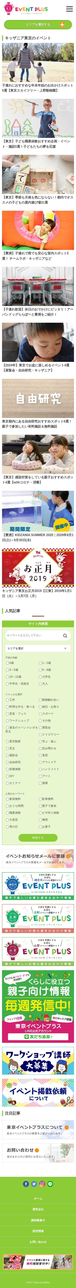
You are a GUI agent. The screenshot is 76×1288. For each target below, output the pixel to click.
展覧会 (45, 727)
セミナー (13, 783)
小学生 (45, 676)
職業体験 (13, 812)
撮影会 (12, 755)
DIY (10, 776)
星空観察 (13, 741)
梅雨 (43, 819)
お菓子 (45, 826)
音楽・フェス (16, 713)
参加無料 (13, 798)
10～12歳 (13, 676)
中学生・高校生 (17, 683)
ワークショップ (17, 720)
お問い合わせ (38, 1242)
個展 (43, 783)
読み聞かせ (47, 748)
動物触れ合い (49, 699)
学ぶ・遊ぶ (47, 741)
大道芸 (12, 819)
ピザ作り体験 (49, 812)
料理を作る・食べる (20, 706)
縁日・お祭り (49, 706)
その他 (45, 720)
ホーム (38, 1198)
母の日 (12, 826)
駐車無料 (46, 798)
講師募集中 (38, 1220)
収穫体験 (13, 769)
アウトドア (47, 762)
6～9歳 (45, 669)
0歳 (10, 662)
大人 (43, 683)
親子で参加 (47, 805)
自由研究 (13, 762)
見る (10, 748)
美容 (43, 755)
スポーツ (46, 713)
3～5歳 (12, 669)
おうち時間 (15, 805)
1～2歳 (45, 662)
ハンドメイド (49, 769)
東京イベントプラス (25, 8)
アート (45, 776)
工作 (10, 699)
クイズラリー (49, 734)
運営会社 (38, 1209)
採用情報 (38, 1231)
